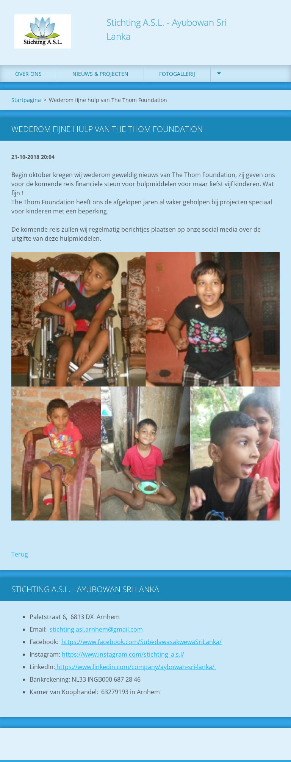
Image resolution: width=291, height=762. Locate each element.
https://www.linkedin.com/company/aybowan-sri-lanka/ (135, 669)
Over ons (28, 75)
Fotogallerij (177, 75)
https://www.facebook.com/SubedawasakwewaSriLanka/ (141, 644)
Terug (19, 556)
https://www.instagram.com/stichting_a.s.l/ (123, 656)
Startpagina (26, 101)
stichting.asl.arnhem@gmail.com (96, 631)
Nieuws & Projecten (100, 75)
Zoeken (271, 22)
